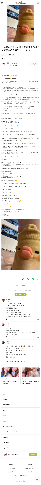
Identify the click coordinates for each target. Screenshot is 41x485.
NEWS (5, 421)
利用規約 (30, 464)
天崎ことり (11, 55)
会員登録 (33, 454)
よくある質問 (30, 472)
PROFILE (5, 399)
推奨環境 (11, 464)
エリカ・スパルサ (8, 426)
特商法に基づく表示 (11, 472)
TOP (4, 394)
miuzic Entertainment (10, 432)
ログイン (38, 2)
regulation (6, 448)
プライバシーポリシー (10, 468)
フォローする (20, 294)
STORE (5, 415)
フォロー (34, 64)
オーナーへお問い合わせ (21, 476)
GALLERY (6, 442)
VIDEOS (5, 437)
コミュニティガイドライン (30, 468)
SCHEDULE (6, 405)
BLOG (3, 55)
